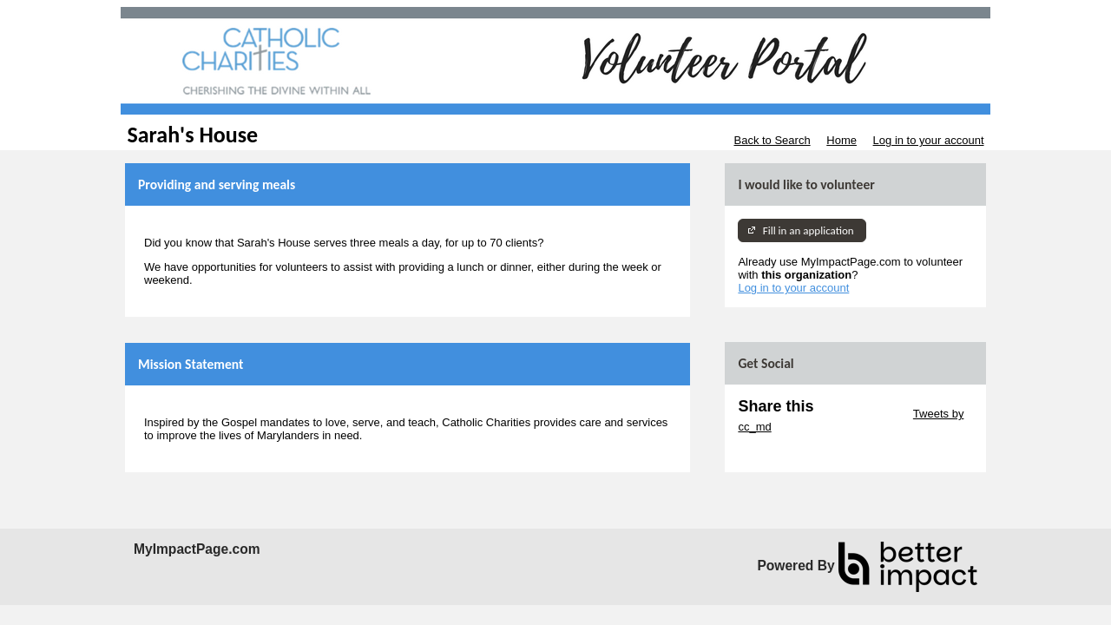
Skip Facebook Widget (794, 452)
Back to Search (771, 140)
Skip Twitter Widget (861, 413)
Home (841, 140)
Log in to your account (928, 140)
